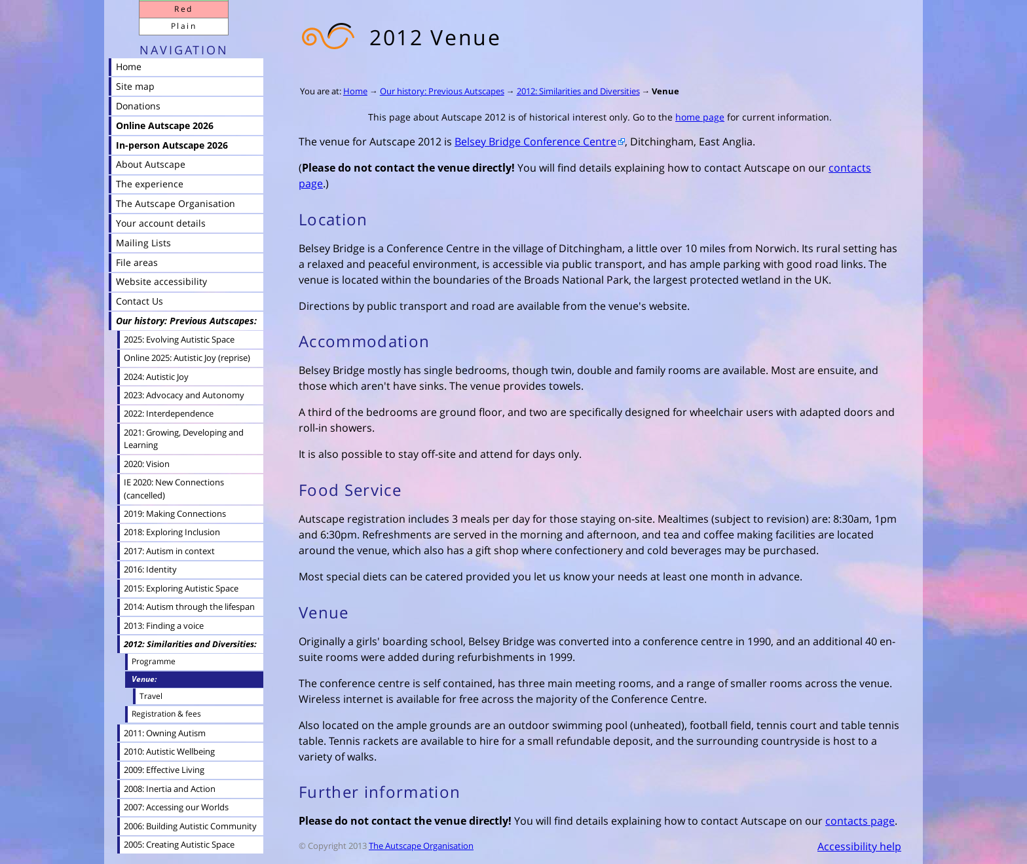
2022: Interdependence (169, 413)
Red (183, 8)
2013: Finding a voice (164, 625)
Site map (135, 86)
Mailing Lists (143, 242)
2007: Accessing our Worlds (176, 807)
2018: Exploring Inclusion (172, 532)
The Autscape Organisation (421, 846)
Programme (154, 661)
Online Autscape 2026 (165, 125)
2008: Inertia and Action (169, 789)
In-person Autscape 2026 (172, 145)
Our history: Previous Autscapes (442, 91)
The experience (149, 184)
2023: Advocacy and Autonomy (184, 395)
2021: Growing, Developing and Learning (184, 438)
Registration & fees (166, 713)
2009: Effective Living (164, 770)
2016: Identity (150, 569)
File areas (137, 262)
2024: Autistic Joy (156, 377)
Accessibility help (859, 846)
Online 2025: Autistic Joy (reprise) (187, 358)
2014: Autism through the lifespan (189, 606)
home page (699, 117)
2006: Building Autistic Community (190, 826)
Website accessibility (161, 281)
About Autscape (150, 164)
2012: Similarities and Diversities (578, 91)
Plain (183, 25)
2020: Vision (147, 464)
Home (355, 91)
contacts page (860, 821)
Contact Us (139, 301)
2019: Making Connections (175, 513)
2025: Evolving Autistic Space (179, 339)
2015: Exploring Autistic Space (181, 588)
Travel (151, 695)
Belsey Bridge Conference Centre (535, 141)
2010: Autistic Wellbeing (169, 751)
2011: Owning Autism (165, 733)
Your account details (161, 223)
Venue (665, 91)
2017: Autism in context (169, 551)
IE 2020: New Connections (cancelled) (174, 488)
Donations (138, 106)
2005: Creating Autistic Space (179, 844)
